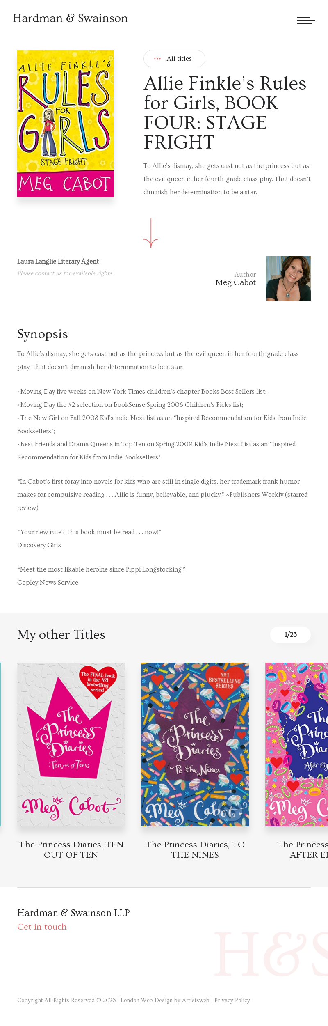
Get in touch (42, 927)
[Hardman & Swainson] (70, 18)
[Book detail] (71, 744)
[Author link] (263, 278)
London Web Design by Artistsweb (165, 1000)
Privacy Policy (232, 1000)
